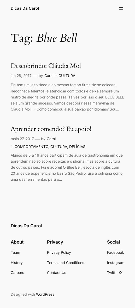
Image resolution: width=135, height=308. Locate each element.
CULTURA (66, 75)
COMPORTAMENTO (31, 146)
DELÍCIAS (77, 146)
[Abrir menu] (121, 8)
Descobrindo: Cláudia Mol (46, 66)
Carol (48, 75)
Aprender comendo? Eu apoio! (51, 129)
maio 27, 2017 (22, 138)
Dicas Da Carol (25, 8)
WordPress (45, 294)
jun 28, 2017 (21, 75)
